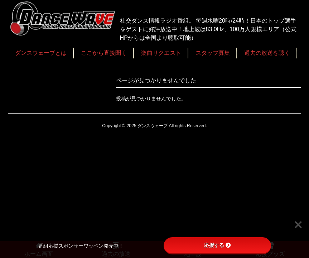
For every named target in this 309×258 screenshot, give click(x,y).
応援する (217, 245)
